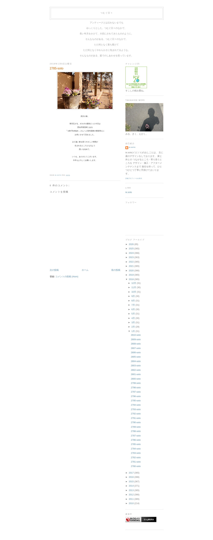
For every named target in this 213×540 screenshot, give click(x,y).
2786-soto (136, 440)
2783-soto (136, 453)
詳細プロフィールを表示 (133, 178)
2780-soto (136, 466)
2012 (131, 494)
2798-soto (136, 387)
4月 (133, 318)
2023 (131, 257)
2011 (131, 499)
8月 (133, 300)
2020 (131, 270)
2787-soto (136, 435)
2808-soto (136, 343)
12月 (134, 283)
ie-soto (132, 147)
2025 (131, 248)
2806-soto (136, 352)
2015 (131, 481)
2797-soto (136, 392)
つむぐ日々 (106, 13)
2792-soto (136, 413)
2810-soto (136, 335)
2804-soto (136, 361)
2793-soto (136, 409)
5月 (133, 313)
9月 (133, 296)
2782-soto (136, 457)
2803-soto (136, 365)
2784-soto (136, 448)
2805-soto (136, 356)
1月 (133, 331)
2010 (131, 503)
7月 (133, 305)
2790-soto (136, 422)
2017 (131, 472)
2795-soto (136, 400)
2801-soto (136, 374)
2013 (131, 490)
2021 (131, 266)
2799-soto (136, 383)
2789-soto (136, 427)
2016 (131, 477)
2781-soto (136, 461)
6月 (133, 309)
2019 (131, 275)
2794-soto (136, 405)
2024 (131, 253)
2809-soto (136, 339)
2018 (131, 279)
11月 (134, 287)
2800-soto (136, 378)
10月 (134, 292)
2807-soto (136, 348)
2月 (133, 326)
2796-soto (136, 396)
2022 (131, 261)
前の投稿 (115, 270)
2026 (131, 244)
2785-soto (136, 444)
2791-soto (136, 418)
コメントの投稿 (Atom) (66, 276)
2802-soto (136, 370)
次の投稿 (54, 270)
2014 (131, 486)
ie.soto (128, 192)
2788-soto (136, 431)
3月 (133, 322)
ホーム (85, 270)
